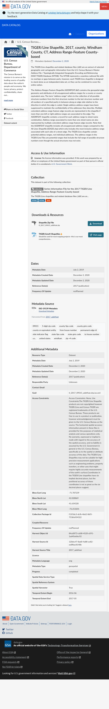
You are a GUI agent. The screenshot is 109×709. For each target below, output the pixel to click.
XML (48, 200)
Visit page (96, 235)
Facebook (8, 118)
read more (8, 100)
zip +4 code (71, 338)
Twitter (8, 114)
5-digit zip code (48, 326)
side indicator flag (40, 334)
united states (44, 338)
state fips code (58, 334)
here (69, 605)
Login (70, 624)
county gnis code (84, 326)
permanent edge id (88, 330)
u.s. (34, 338)
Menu (104, 6)
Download (96, 223)
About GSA (7, 652)
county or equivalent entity (44, 330)
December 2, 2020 (61, 61)
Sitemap (44, 624)
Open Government (17, 624)
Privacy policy (64, 662)
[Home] (16, 6)
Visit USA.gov (65, 673)
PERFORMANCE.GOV (57, 624)
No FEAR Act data (11, 666)
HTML (34, 200)
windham (58, 338)
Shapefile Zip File (46, 222)
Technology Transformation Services (68, 645)
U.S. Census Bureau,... (29, 41)
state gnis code (74, 334)
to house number (92, 334)
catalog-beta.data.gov (59, 12)
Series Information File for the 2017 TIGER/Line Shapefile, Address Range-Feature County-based (61, 190)
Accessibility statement (14, 657)
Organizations (96, 33)
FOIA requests (9, 662)
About (5, 624)
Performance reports (67, 657)
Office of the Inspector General (72, 652)
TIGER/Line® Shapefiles (50, 234)
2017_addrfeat (52, 317)
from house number (68, 330)
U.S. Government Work (62, 164)
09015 (36, 326)
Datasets (80, 33)
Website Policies (32, 624)
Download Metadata (46, 311)
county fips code (66, 326)
